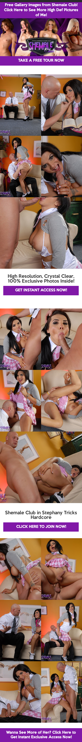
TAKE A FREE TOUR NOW (41, 60)
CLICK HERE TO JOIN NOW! (41, 527)
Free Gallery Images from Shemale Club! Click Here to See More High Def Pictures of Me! (41, 10)
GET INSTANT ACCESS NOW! (41, 290)
